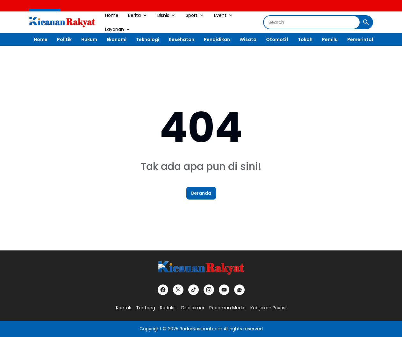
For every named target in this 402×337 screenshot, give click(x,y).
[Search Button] (366, 22)
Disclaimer (193, 308)
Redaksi (168, 308)
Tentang (145, 308)
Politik (64, 39)
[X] (178, 289)
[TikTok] (193, 289)
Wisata (248, 39)
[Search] (312, 22)
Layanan (118, 29)
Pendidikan (217, 39)
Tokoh (305, 39)
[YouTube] (224, 289)
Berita (138, 15)
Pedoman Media (227, 308)
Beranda (201, 193)
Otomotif (277, 39)
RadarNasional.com (201, 329)
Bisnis (166, 15)
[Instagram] (209, 289)
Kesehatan (181, 39)
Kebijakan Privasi (268, 308)
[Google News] (239, 289)
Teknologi (147, 39)
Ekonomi (116, 39)
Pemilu (330, 39)
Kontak (123, 308)
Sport (195, 15)
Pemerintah (361, 39)
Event (223, 15)
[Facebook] (163, 289)
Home (111, 15)
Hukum (89, 39)
